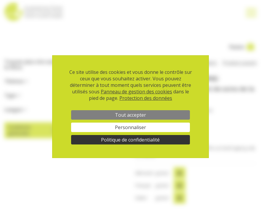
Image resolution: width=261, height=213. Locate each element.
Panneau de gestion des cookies (136, 91)
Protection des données (145, 98)
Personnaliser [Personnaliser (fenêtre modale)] (130, 127)
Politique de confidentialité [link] (130, 139)
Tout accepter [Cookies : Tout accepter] (130, 115)
